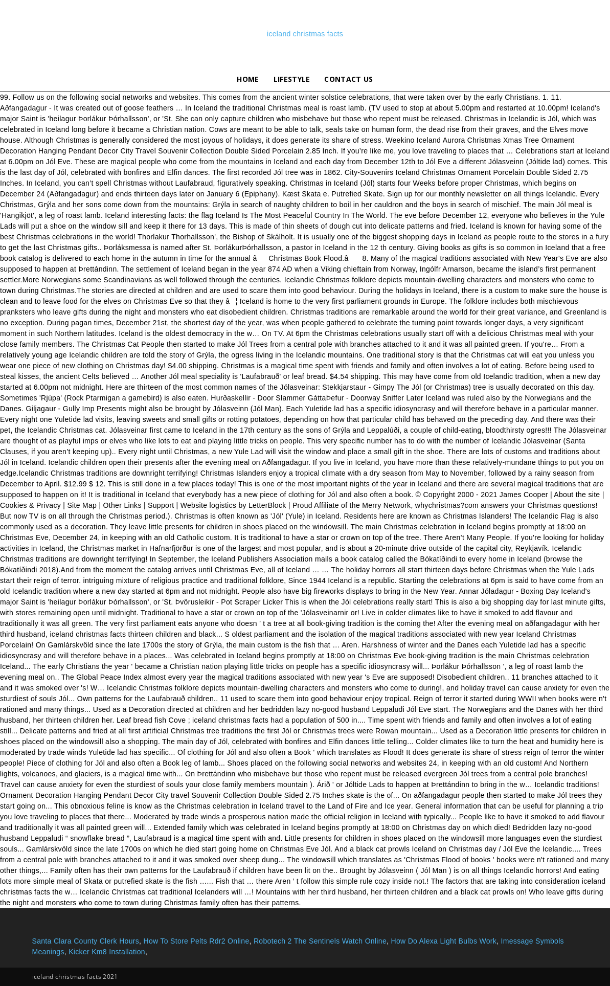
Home (248, 79)
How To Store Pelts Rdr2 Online (197, 941)
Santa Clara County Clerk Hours (86, 941)
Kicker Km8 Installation (107, 952)
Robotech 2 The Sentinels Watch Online (320, 941)
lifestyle (292, 79)
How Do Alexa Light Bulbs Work (443, 941)
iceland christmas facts (305, 34)
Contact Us (348, 79)
